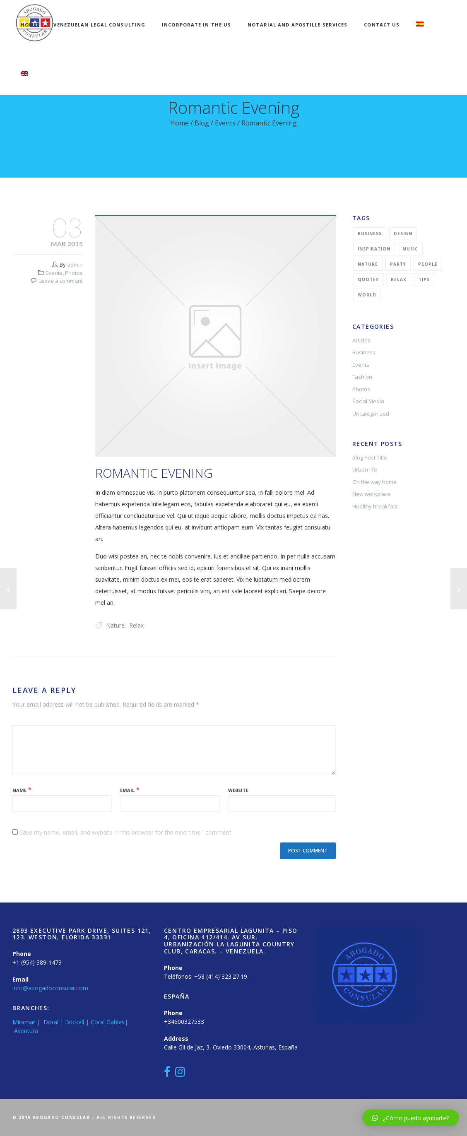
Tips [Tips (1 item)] (424, 279)
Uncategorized (370, 413)
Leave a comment (61, 280)
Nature (115, 625)
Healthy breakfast (375, 506)
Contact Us (382, 25)
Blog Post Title (369, 457)
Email (127, 790)
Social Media (368, 401)
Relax (136, 625)
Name (19, 790)
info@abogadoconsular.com (50, 988)
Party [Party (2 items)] (398, 264)
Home (29, 25)
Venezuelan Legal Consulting (99, 25)
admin (75, 264)
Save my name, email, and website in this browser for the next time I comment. (126, 832)
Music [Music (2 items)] (410, 249)
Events (225, 123)
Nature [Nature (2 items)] (368, 264)
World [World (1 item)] (367, 295)
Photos (74, 273)
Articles (361, 340)
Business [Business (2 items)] (370, 233)
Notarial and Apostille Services (297, 25)
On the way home (374, 482)
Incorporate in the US (196, 25)
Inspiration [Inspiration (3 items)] (374, 249)
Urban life (364, 469)
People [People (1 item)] (428, 264)
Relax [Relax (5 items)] (399, 279)
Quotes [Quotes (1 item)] (368, 279)
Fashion (362, 376)
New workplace (371, 494)
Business (364, 352)
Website (238, 790)
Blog (202, 123)
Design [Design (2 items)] (403, 233)
